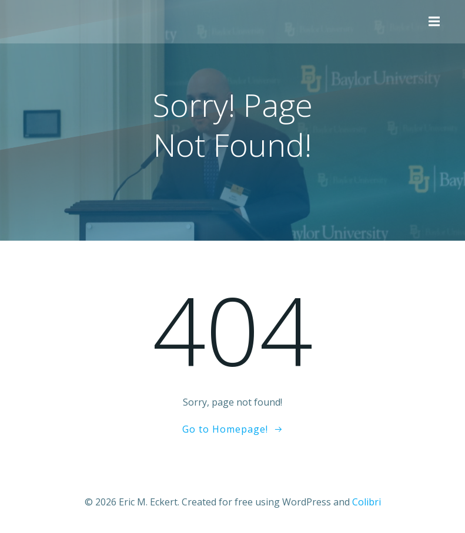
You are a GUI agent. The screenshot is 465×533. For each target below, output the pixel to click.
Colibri (366, 501)
